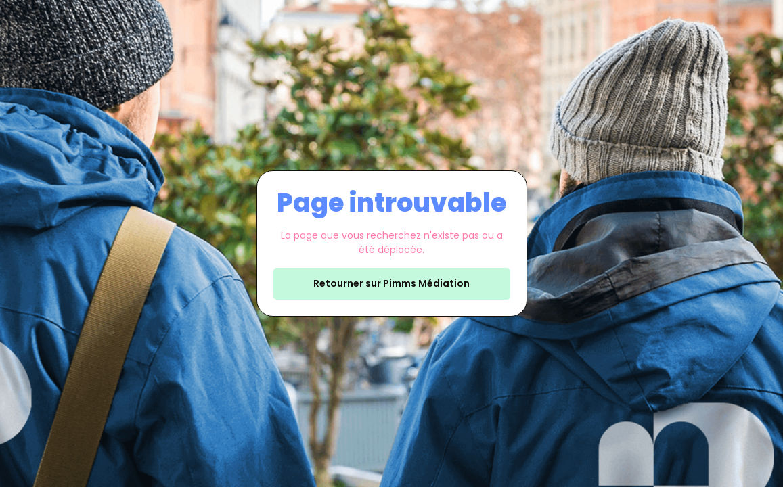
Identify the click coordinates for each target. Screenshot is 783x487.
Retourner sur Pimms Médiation (391, 283)
